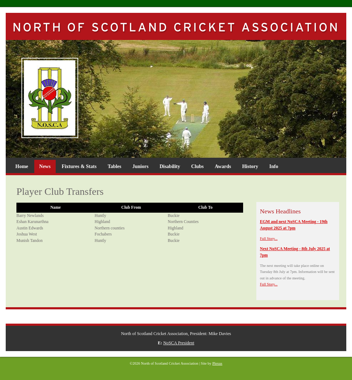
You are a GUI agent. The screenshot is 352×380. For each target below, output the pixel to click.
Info (273, 166)
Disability (170, 166)
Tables (114, 166)
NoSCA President (178, 342)
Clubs (197, 166)
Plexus (217, 363)
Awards (223, 166)
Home (21, 166)
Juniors (140, 166)
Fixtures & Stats (79, 166)
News (45, 166)
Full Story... (269, 238)
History (250, 166)
